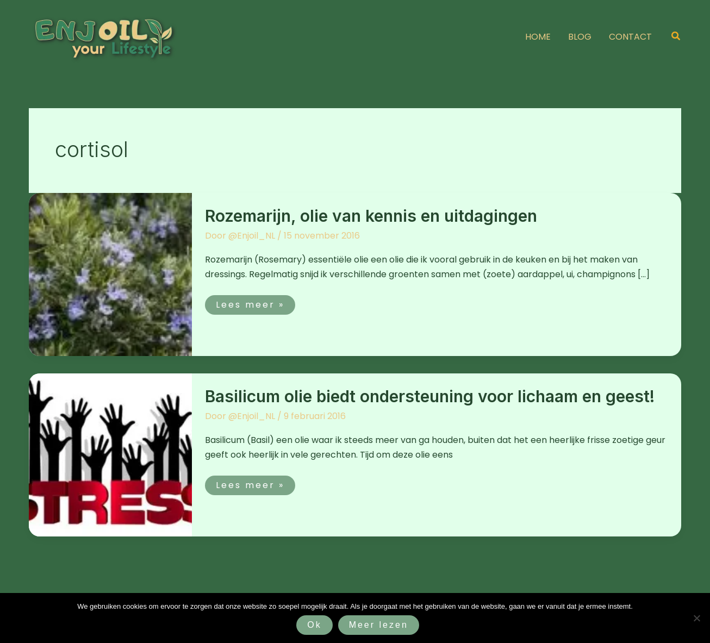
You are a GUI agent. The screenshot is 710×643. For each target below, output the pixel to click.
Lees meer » (249, 303)
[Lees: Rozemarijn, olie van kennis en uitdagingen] (110, 273)
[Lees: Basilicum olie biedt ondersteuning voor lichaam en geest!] (110, 454)
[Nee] (696, 618)
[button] (676, 37)
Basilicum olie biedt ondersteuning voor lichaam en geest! (430, 396)
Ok (314, 624)
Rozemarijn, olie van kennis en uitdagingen (371, 216)
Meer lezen (378, 624)
